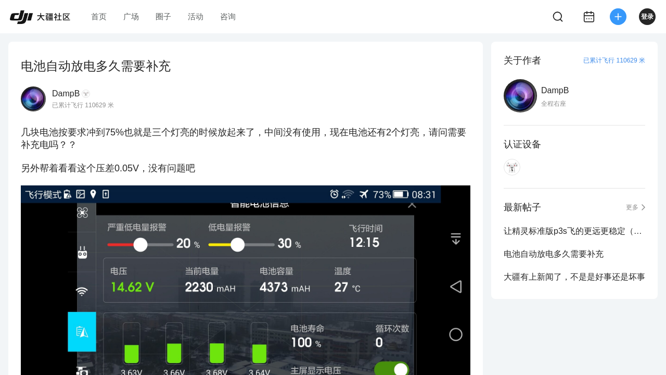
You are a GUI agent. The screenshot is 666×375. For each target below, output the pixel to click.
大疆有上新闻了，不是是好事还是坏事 (574, 276)
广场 (131, 16)
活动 (195, 16)
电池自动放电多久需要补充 (554, 253)
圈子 (163, 16)
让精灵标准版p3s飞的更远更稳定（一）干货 (574, 231)
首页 (99, 16)
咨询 (228, 16)
